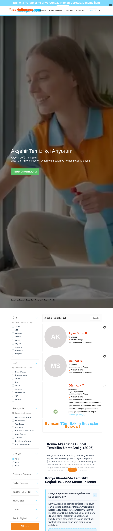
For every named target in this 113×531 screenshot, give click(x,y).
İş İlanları (42, 10)
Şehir (15, 363)
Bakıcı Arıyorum (55, 10)
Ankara (17, 379)
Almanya (18, 337)
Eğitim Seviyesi (20, 483)
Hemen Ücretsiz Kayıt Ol (25, 172)
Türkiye (17, 326)
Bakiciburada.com (17, 300)
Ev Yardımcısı (20, 421)
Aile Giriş (69, 10)
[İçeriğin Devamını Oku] (72, 470)
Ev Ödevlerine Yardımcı (23, 441)
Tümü (17, 459)
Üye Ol (93, 10)
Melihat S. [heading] (76, 361)
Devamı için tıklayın (76, 415)
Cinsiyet (17, 453)
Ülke (15, 318)
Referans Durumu (22, 474)
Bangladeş (18, 354)
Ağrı (16, 396)
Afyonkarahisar (20, 392)
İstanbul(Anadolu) (21, 375)
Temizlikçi (18, 438)
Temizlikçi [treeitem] (38, 300)
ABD (16, 330)
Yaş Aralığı (18, 500)
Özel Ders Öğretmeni (22, 444)
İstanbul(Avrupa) (20, 372)
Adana (17, 385)
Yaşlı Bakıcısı (19, 424)
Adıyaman (18, 389)
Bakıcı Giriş (80, 10)
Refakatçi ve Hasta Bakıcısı (24, 431)
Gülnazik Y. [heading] (76, 385)
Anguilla (18, 344)
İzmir (17, 382)
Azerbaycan (19, 350)
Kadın (17, 462)
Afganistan (18, 333)
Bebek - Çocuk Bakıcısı (23, 417)
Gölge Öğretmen (21, 434)
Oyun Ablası (19, 427)
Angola (17, 340)
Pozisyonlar (19, 408)
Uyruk (16, 509)
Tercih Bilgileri (20, 518)
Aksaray (18, 399)
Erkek (17, 466)
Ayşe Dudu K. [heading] (78, 333)
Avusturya (18, 347)
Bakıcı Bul (29, 300)
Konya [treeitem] (46, 300)
